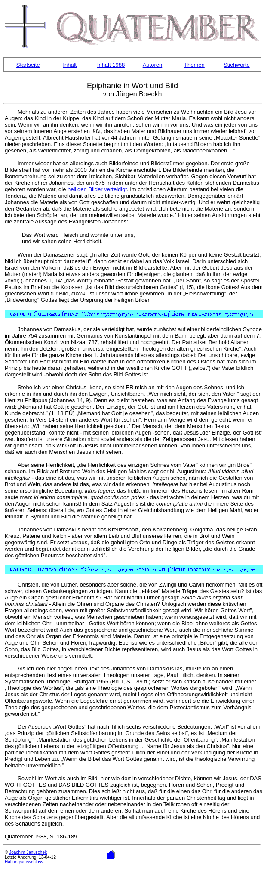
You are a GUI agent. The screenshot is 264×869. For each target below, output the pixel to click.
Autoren (153, 65)
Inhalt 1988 (111, 65)
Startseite (28, 65)
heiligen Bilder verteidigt (97, 189)
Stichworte (237, 65)
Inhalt (70, 65)
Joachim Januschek (28, 852)
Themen (194, 65)
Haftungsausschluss (24, 862)
